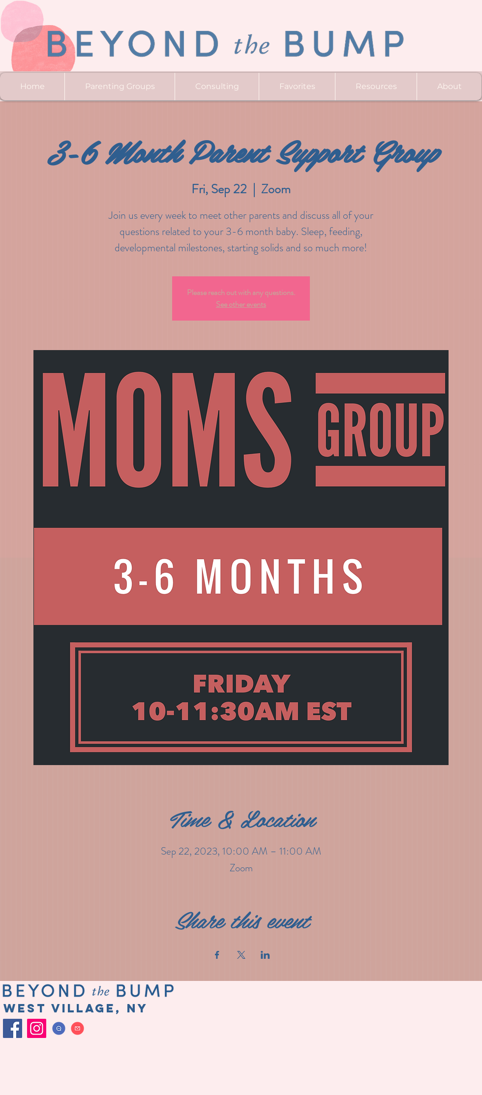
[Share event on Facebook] (217, 955)
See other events (241, 304)
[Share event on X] (241, 955)
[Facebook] (12, 1028)
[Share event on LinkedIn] (265, 955)
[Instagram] (36, 1028)
